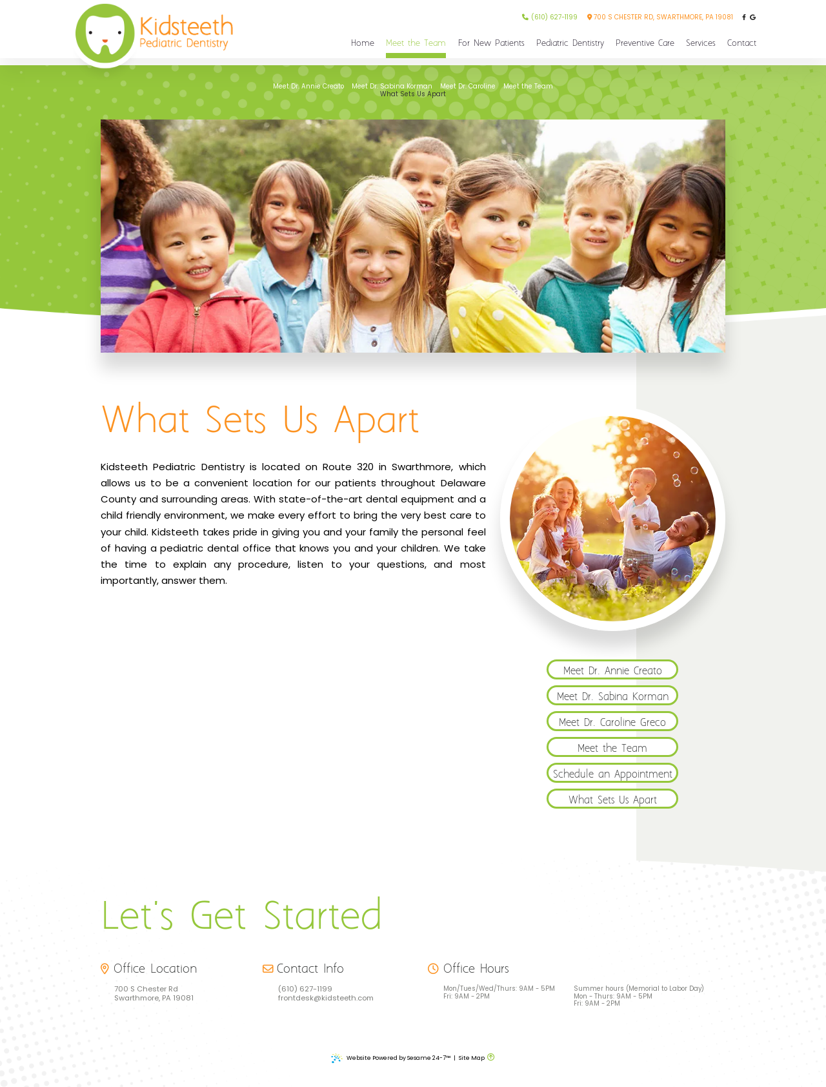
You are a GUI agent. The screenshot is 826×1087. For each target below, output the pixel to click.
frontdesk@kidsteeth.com (326, 998)
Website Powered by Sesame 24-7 (390, 1058)
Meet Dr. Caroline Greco (612, 723)
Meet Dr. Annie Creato (308, 86)
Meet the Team (528, 86)
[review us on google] (752, 17)
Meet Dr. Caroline (468, 86)
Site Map (472, 1058)
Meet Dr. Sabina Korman (392, 86)
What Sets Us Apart (413, 94)
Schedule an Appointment (612, 775)
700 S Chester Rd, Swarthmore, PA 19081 (659, 17)
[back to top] (491, 1057)
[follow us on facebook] (743, 17)
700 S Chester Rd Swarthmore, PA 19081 (154, 993)
